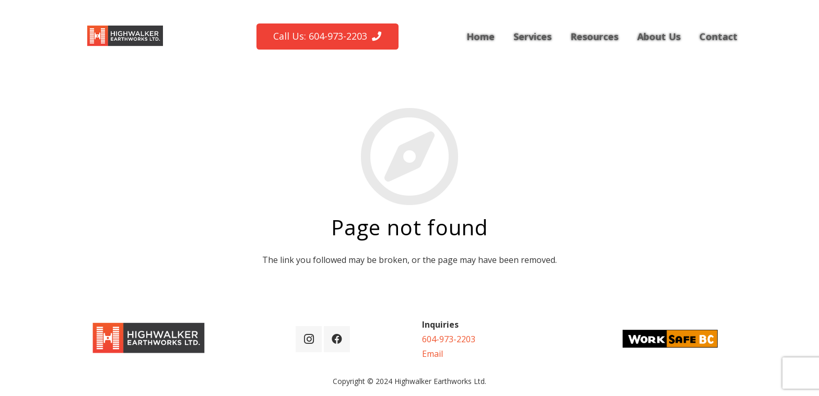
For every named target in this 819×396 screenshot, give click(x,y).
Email (432, 353)
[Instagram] (309, 339)
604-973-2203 (448, 339)
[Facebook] (337, 339)
